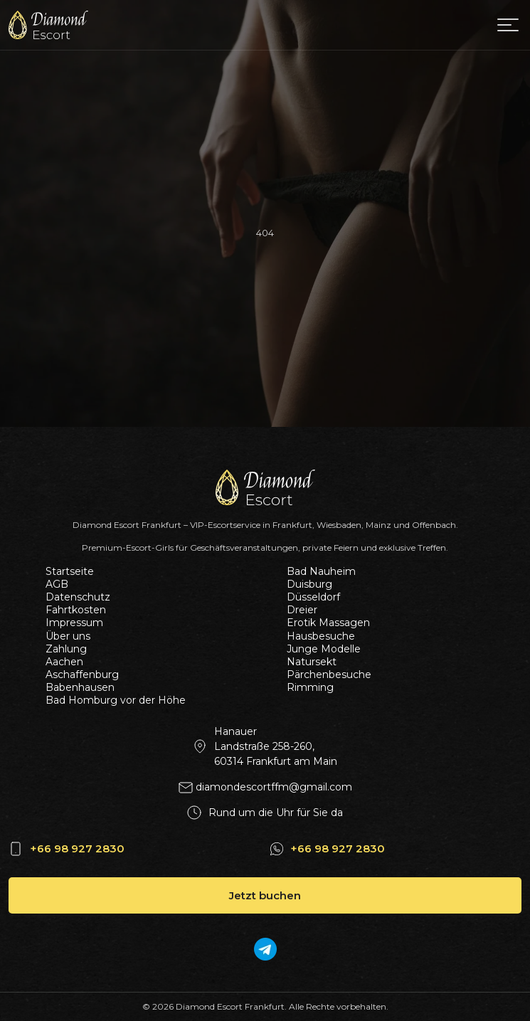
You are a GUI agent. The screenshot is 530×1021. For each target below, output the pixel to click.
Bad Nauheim (321, 571)
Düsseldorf (313, 597)
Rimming (310, 687)
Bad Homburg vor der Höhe (116, 700)
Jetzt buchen (265, 895)
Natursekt (311, 661)
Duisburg (309, 584)
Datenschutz (78, 597)
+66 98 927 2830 (77, 848)
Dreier (302, 609)
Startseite (70, 571)
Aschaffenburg (82, 674)
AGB (57, 584)
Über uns (68, 636)
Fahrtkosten (76, 609)
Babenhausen (80, 687)
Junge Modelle (324, 648)
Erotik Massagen (328, 622)
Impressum (74, 622)
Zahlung (66, 648)
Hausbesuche (321, 636)
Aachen (64, 661)
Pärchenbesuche (329, 674)
